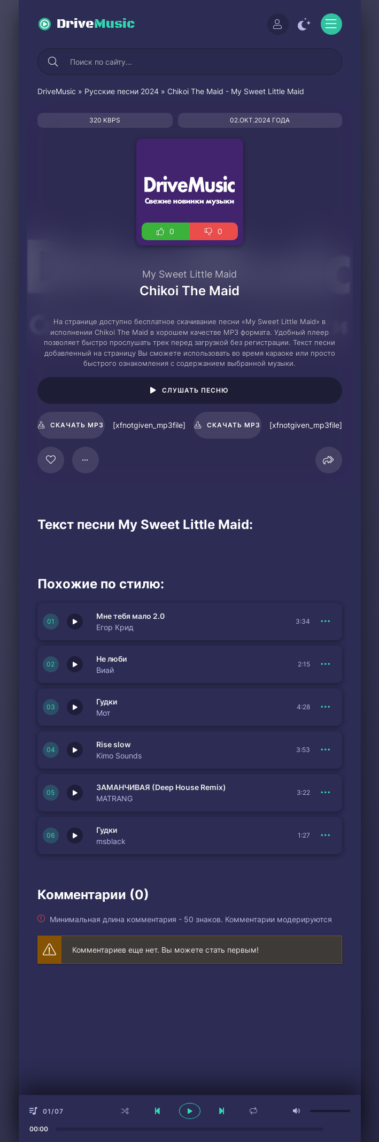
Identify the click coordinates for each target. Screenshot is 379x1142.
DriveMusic (56, 91)
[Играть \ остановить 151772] (75, 664)
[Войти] (278, 24)
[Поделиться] (328, 460)
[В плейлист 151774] (326, 750)
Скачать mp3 (77, 425)
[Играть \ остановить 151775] (75, 707)
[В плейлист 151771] (326, 793)
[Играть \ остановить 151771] (75, 792)
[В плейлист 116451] (85, 460)
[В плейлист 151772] (326, 664)
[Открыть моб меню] (331, 24)
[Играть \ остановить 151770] (75, 835)
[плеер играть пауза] (189, 1111)
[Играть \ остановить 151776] (75, 621)
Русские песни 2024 (121, 91)
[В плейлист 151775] (326, 707)
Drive (96, 24)
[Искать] (53, 61)
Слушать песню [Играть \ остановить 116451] (195, 390)
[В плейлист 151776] (326, 622)
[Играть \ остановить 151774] (75, 750)
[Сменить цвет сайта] (304, 24)
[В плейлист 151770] (326, 835)
